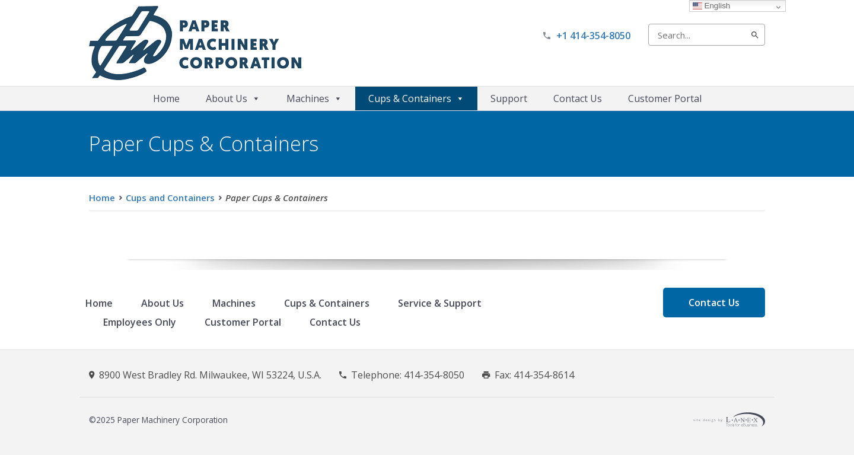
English (711, 5)
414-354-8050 (434, 375)
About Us (233, 98)
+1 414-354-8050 (593, 35)
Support (508, 98)
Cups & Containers (416, 98)
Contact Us (577, 98)
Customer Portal (665, 98)
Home (166, 98)
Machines (314, 98)
